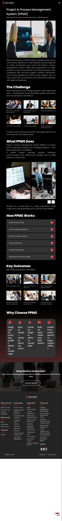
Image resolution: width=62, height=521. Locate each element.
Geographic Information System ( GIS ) (31, 428)
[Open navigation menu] (58, 3)
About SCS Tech (5, 407)
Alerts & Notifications (31, 243)
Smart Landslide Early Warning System (44, 415)
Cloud (28, 434)
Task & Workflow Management (31, 229)
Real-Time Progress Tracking (31, 236)
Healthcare (17, 426)
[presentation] (49, 202)
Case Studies (4, 424)
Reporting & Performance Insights (31, 257)
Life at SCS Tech (5, 410)
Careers (3, 434)
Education (16, 431)
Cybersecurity (31, 432)
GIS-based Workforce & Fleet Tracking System (45, 421)
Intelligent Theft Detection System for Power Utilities (45, 433)
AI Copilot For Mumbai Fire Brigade (43, 438)
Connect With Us (31, 383)
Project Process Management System (44, 427)
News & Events (5, 426)
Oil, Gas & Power (18, 407)
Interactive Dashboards (31, 250)
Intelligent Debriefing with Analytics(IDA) (44, 409)
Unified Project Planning (31, 222)
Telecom (16, 424)
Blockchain (30, 424)
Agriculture (17, 428)
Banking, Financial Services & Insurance (19, 411)
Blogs (2, 422)
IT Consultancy (31, 437)
